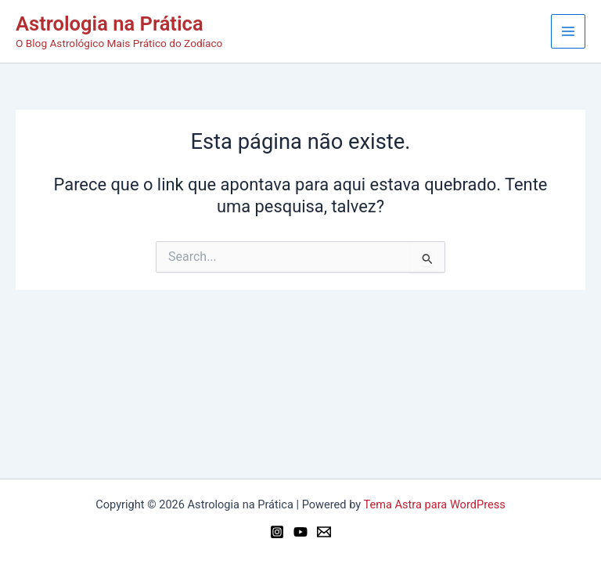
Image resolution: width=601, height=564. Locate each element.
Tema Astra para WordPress (435, 504)
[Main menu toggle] (568, 31)
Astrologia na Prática (109, 23)
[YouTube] (300, 532)
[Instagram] (277, 532)
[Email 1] (324, 532)
